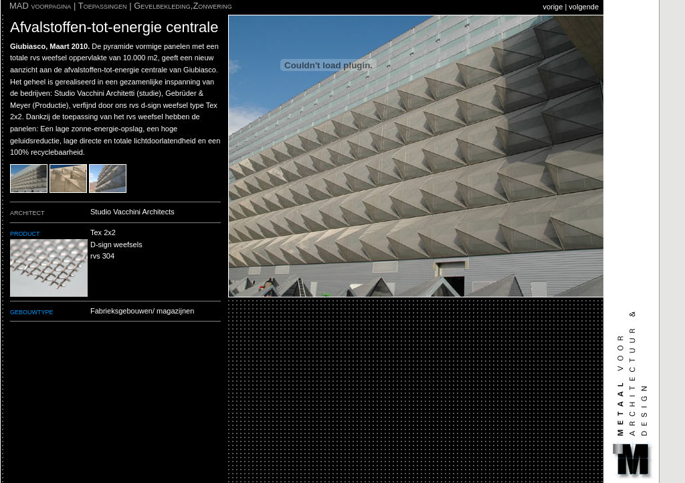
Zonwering (212, 6)
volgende (584, 7)
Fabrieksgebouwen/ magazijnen (142, 311)
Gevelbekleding (162, 6)
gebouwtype (32, 311)
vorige (553, 7)
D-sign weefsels (116, 244)
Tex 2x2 (103, 232)
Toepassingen (102, 6)
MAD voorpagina (40, 6)
